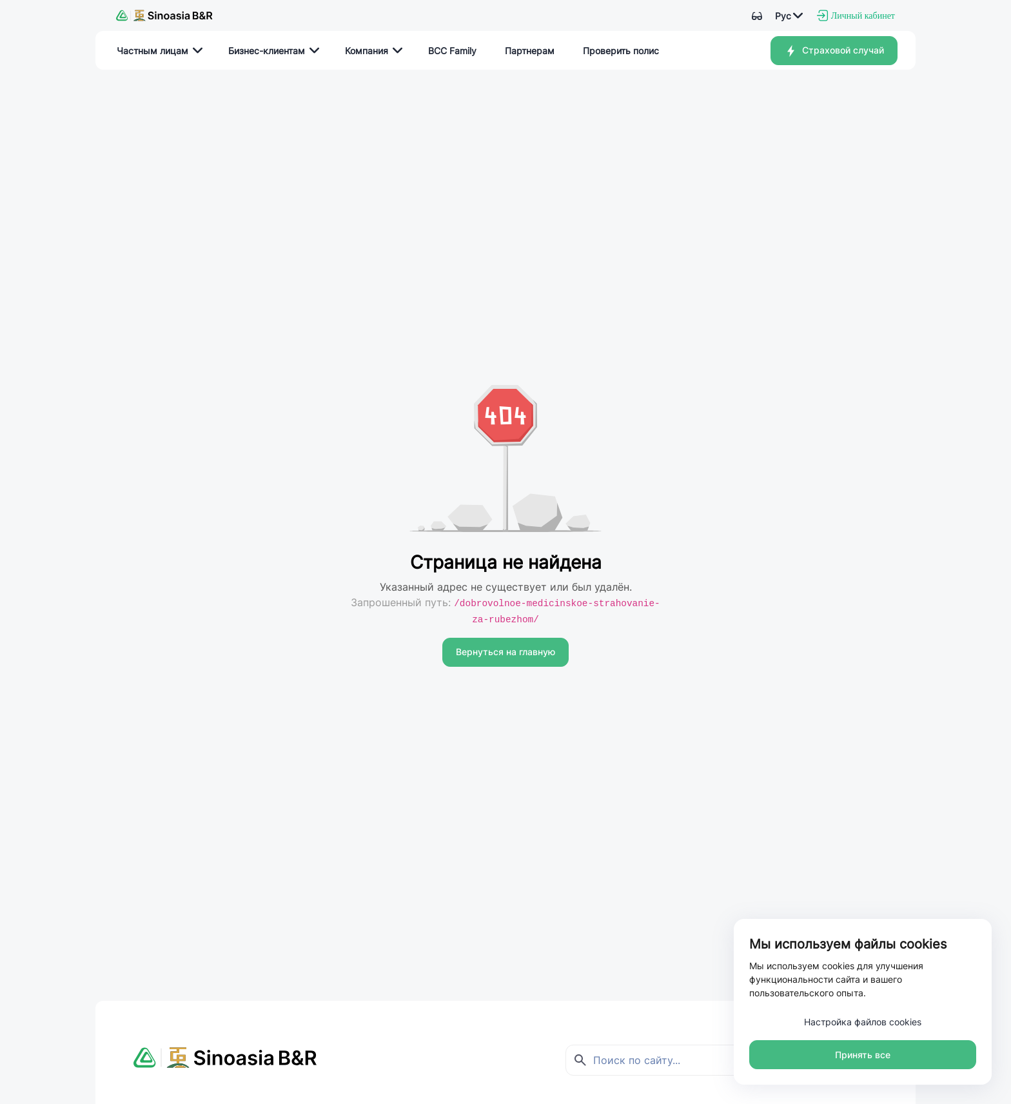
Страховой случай (834, 51)
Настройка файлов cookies (862, 1021)
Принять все (862, 1054)
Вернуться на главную (505, 651)
